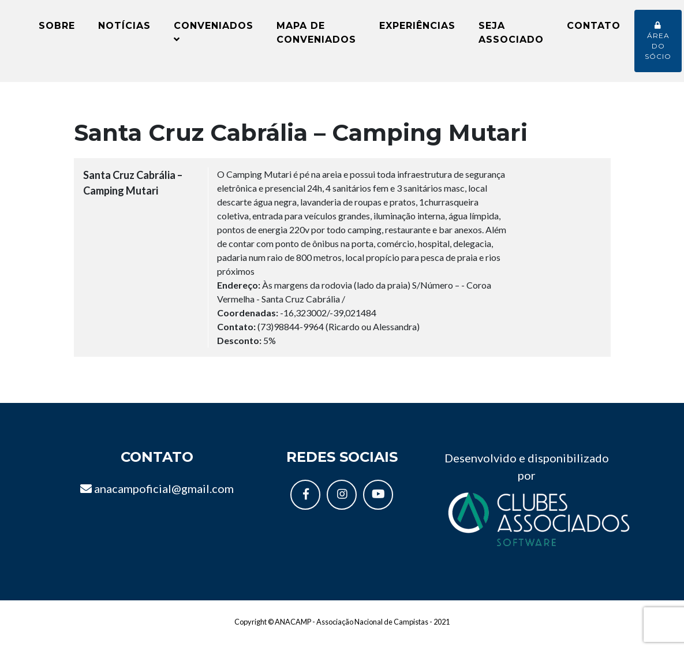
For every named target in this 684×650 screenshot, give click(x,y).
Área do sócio (658, 45)
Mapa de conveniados (316, 36)
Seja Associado (511, 36)
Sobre (57, 29)
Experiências (417, 29)
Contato (594, 29)
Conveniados (213, 36)
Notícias (124, 29)
